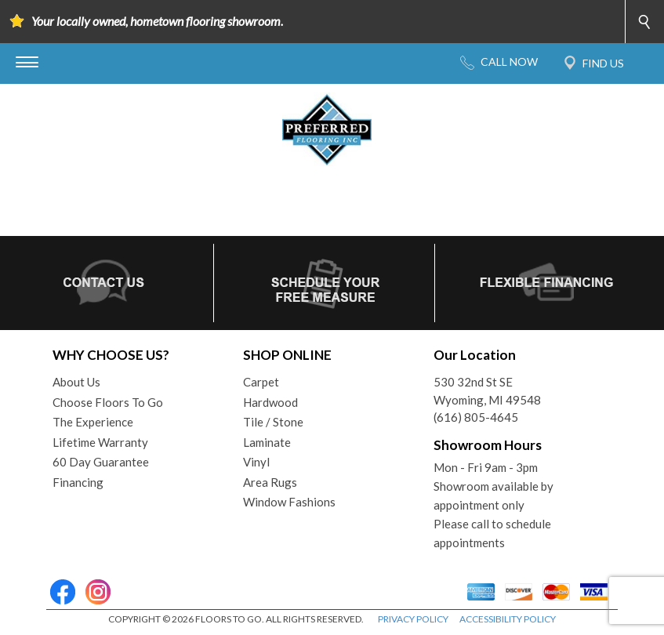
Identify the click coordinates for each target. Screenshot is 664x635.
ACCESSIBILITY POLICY (507, 619)
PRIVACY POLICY (413, 619)
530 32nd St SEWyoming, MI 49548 (487, 391)
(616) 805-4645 (476, 417)
